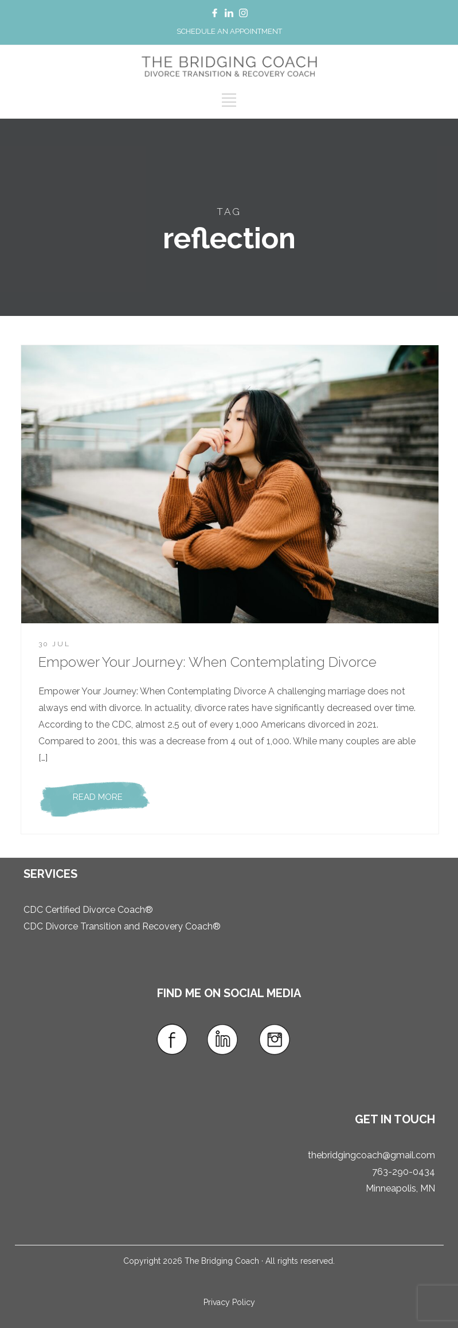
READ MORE (98, 797)
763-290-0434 (403, 1171)
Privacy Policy (229, 1302)
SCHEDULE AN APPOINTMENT (229, 31)
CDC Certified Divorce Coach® (88, 909)
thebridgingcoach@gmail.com (371, 1155)
